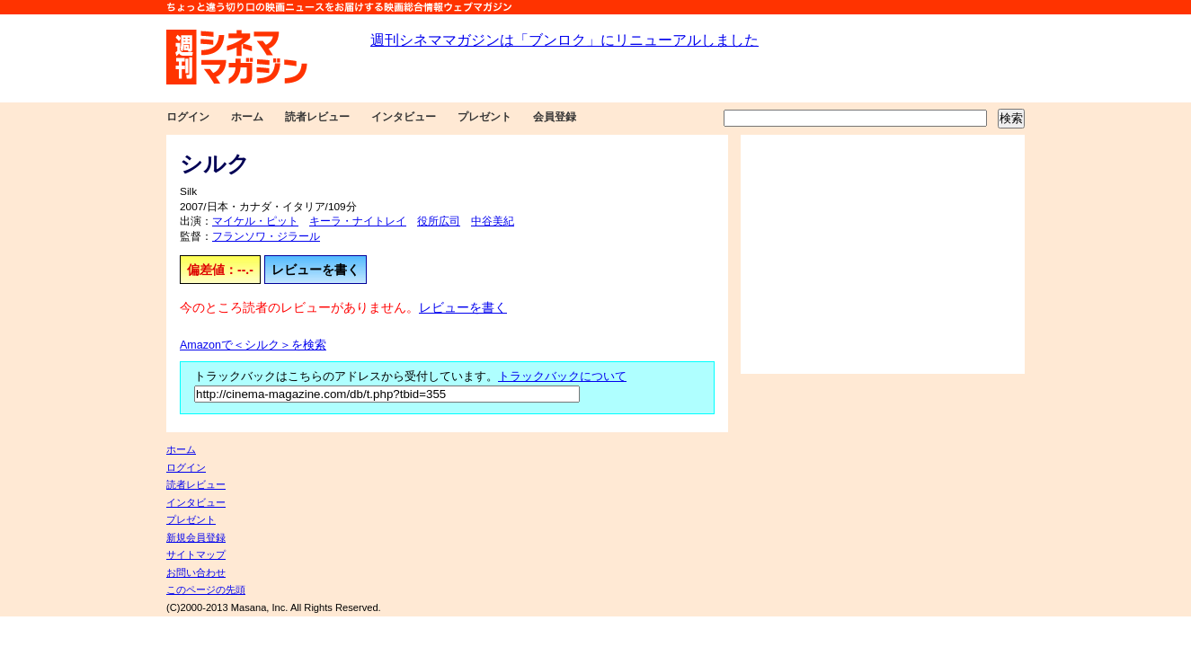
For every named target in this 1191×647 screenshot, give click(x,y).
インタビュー (403, 117)
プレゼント (484, 117)
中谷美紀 (492, 221)
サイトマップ (196, 554)
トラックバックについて (562, 376)
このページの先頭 (205, 589)
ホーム (247, 117)
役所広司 (438, 221)
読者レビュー (317, 117)
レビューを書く (315, 269)
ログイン (187, 117)
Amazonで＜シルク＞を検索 (253, 345)
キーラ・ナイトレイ (357, 221)
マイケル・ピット (255, 221)
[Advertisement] (883, 254)
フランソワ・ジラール (266, 236)
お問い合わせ (196, 572)
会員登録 (554, 117)
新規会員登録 (196, 537)
